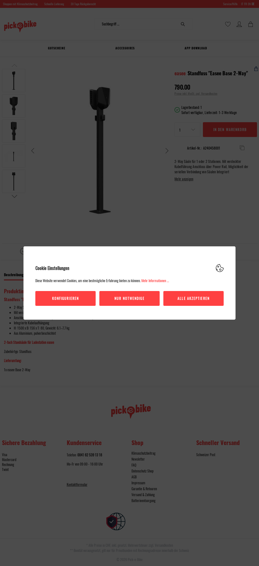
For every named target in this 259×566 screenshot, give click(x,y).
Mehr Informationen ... (155, 280)
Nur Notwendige (129, 298)
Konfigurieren (65, 298)
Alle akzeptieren (193, 298)
